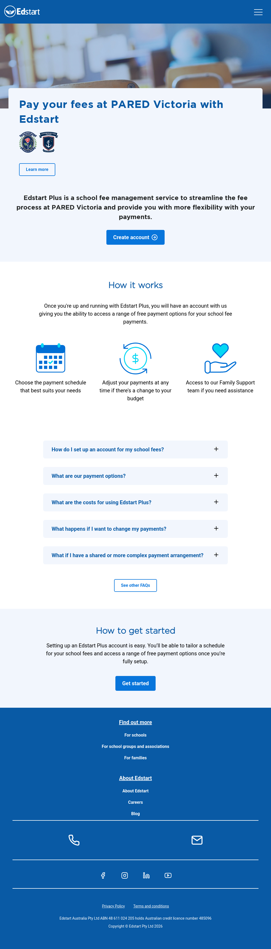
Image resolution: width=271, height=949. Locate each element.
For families (135, 757)
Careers (135, 802)
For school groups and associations (135, 746)
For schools (135, 735)
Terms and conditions (151, 906)
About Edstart (136, 790)
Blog (135, 813)
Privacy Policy (113, 906)
